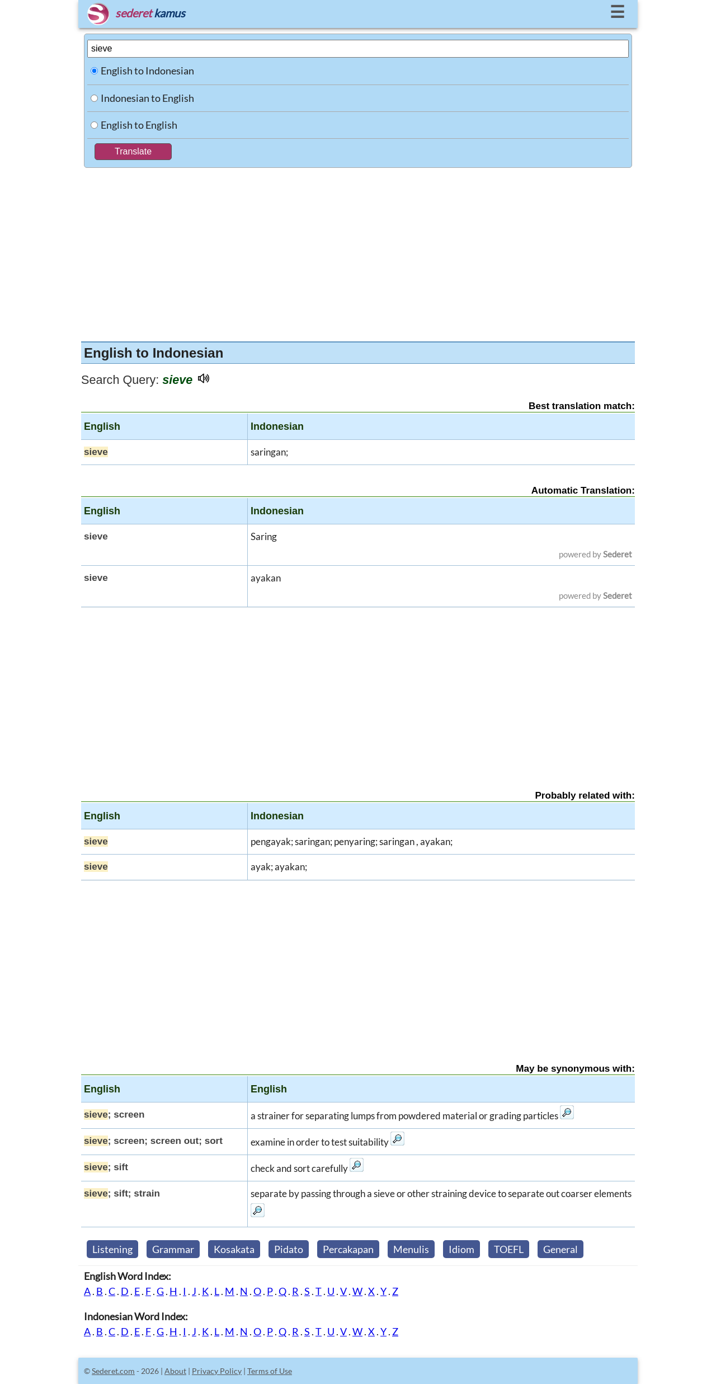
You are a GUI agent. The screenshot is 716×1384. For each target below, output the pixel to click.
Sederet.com (113, 1371)
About (175, 1371)
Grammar (173, 1249)
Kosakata (234, 1249)
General (560, 1249)
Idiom (461, 1249)
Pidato (288, 1249)
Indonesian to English (147, 98)
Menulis (411, 1249)
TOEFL (509, 1249)
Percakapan (348, 1249)
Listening (112, 1249)
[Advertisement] (358, 251)
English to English (139, 125)
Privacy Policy (217, 1371)
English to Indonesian (147, 70)
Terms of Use (269, 1371)
